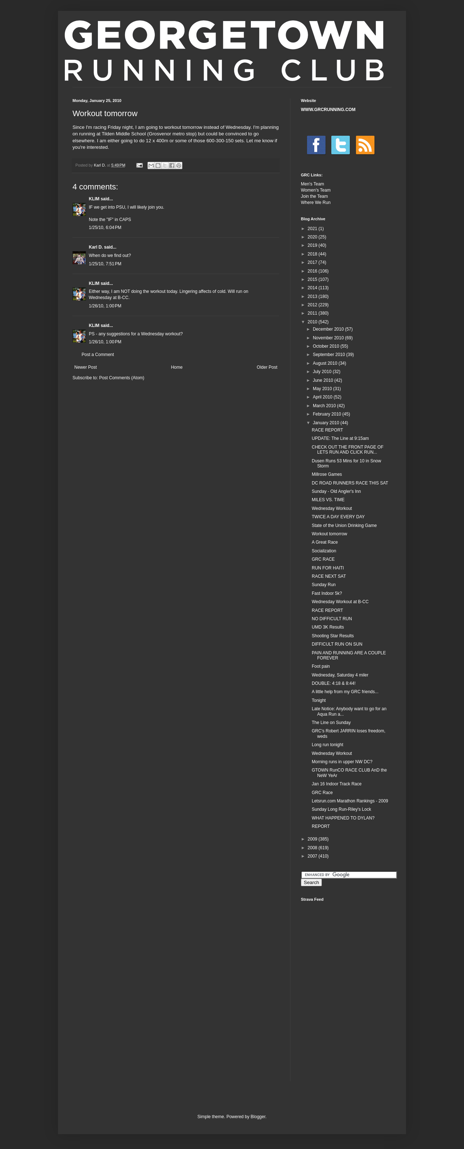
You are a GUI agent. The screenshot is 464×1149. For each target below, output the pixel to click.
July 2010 (323, 371)
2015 (313, 279)
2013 (313, 296)
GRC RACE (323, 559)
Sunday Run (324, 584)
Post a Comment (98, 354)
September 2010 (329, 354)
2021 (313, 228)
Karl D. (96, 247)
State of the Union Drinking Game (344, 525)
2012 (313, 304)
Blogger (257, 1116)
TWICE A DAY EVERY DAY (338, 516)
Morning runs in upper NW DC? (342, 761)
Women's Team (316, 190)
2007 (313, 856)
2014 (313, 287)
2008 (313, 847)
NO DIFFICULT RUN (332, 618)
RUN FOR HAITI (328, 568)
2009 (313, 839)
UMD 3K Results (328, 627)
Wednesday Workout (332, 508)
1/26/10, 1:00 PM (105, 305)
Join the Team (314, 196)
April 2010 (323, 397)
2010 (313, 321)
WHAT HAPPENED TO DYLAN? (343, 818)
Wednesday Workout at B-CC (340, 601)
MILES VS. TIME (328, 499)
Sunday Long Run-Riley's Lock (341, 809)
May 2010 (323, 388)
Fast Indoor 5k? (327, 593)
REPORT (321, 826)
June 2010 (323, 380)
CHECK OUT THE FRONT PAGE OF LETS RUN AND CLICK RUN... (348, 450)
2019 (313, 245)
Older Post (267, 367)
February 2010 (327, 414)
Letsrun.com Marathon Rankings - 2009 (350, 801)
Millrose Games (327, 474)
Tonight (319, 700)
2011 (313, 313)
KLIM (94, 198)
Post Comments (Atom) (121, 377)
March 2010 (325, 405)
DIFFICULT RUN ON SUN (337, 644)
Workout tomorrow (329, 533)
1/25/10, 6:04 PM (105, 227)
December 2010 (329, 329)
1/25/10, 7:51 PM (105, 263)
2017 (313, 262)
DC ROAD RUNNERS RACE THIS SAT (350, 483)
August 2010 (326, 363)
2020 (313, 237)
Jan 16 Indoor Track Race (336, 783)
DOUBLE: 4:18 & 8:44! (334, 683)
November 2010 (329, 337)
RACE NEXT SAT (329, 576)
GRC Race (322, 792)
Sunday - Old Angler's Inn (336, 491)
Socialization (324, 550)
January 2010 (326, 422)
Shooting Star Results (333, 635)
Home (177, 367)
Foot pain (321, 666)
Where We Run (316, 202)
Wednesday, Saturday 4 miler (340, 675)
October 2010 (326, 346)
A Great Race (325, 542)
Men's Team (312, 184)
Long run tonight (327, 744)
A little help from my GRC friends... (345, 691)
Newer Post (85, 367)
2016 (313, 271)
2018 (313, 254)
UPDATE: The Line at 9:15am (340, 438)
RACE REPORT (327, 430)
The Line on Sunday (331, 722)
